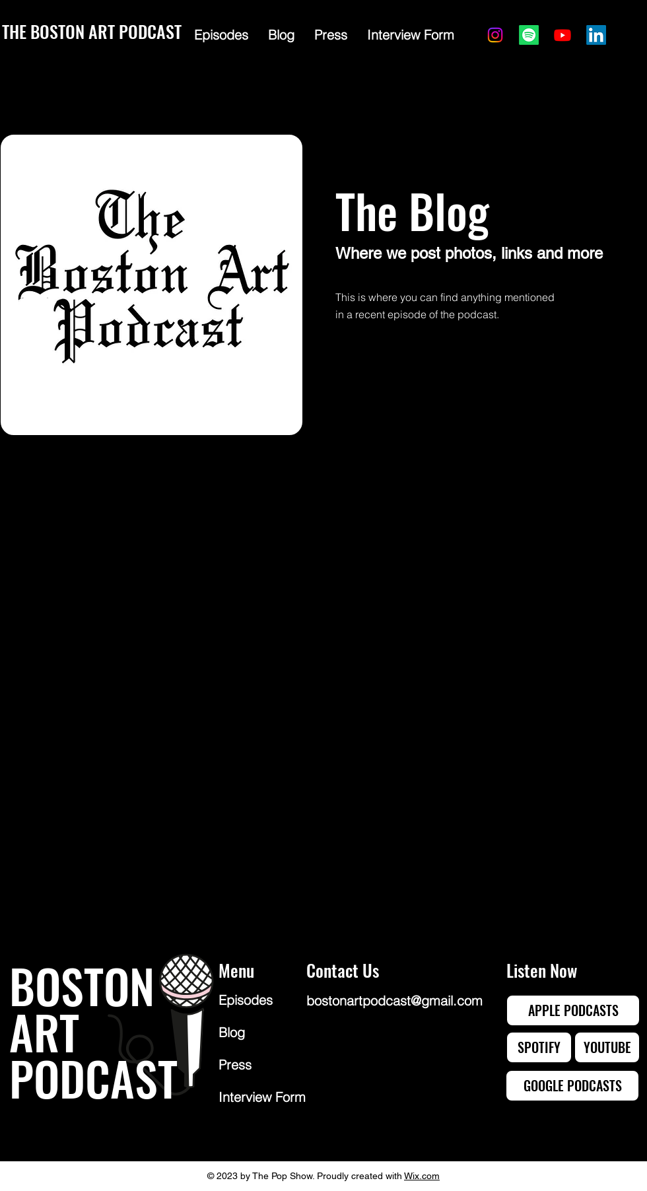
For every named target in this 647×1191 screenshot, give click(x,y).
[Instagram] (495, 35)
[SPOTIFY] (539, 1047)
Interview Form (262, 1097)
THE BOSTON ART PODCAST (92, 31)
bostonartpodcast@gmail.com (394, 1000)
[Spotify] (529, 35)
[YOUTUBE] (607, 1047)
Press (235, 1064)
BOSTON (81, 985)
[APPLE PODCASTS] (573, 1010)
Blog (232, 1032)
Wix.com (422, 1176)
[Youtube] (562, 35)
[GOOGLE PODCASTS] (572, 1086)
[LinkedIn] (596, 35)
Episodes (246, 1000)
